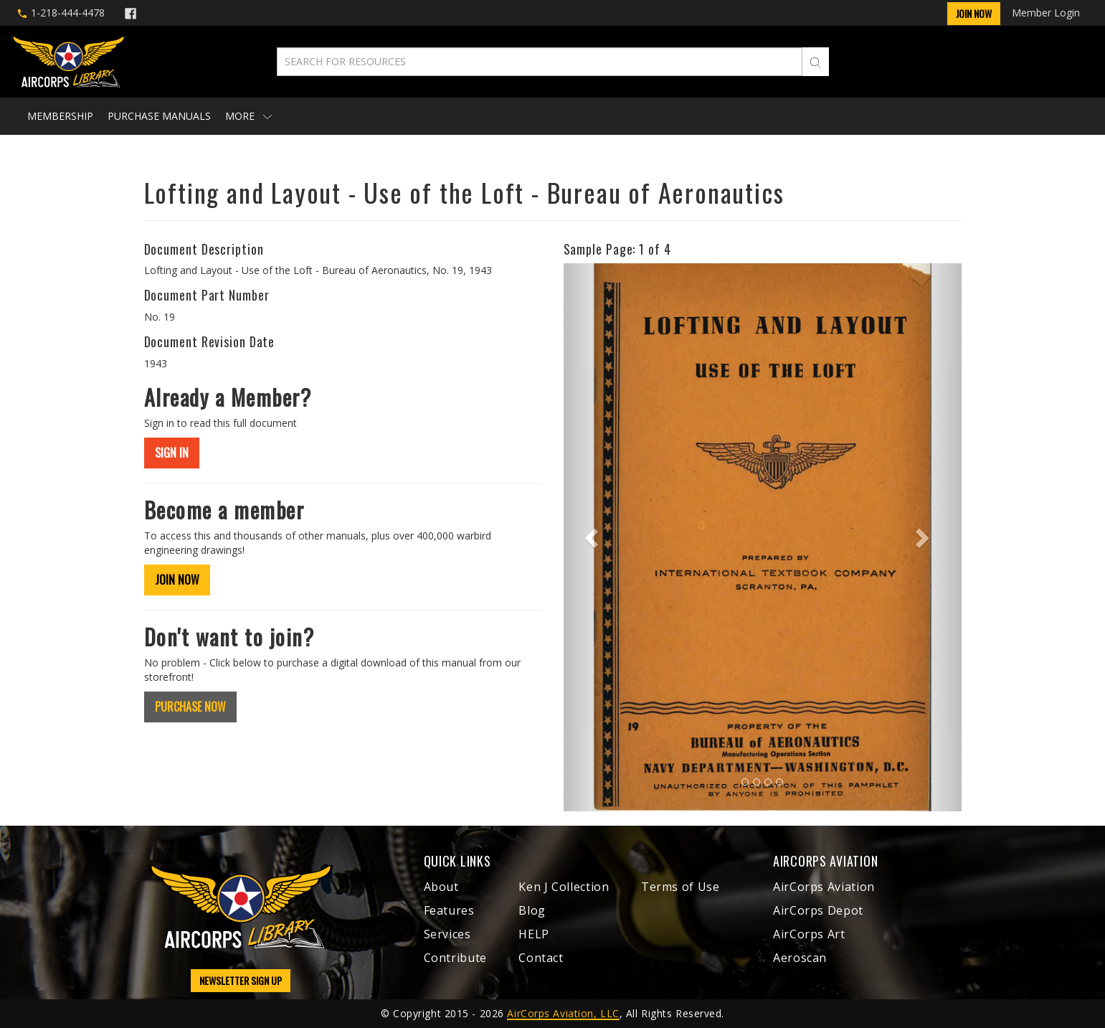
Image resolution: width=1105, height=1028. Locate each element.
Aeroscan (800, 958)
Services (447, 934)
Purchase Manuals (159, 116)
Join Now (974, 13)
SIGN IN (172, 452)
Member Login (1046, 12)
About (441, 887)
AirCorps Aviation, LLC (563, 1013)
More (248, 116)
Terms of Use (680, 887)
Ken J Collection (563, 887)
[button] (593, 537)
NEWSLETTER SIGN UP (240, 980)
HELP (533, 934)
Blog (532, 910)
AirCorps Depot (818, 910)
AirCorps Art (809, 934)
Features (449, 910)
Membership (60, 116)
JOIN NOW (177, 579)
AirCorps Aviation (824, 887)
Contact (540, 958)
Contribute (455, 958)
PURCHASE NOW (190, 706)
